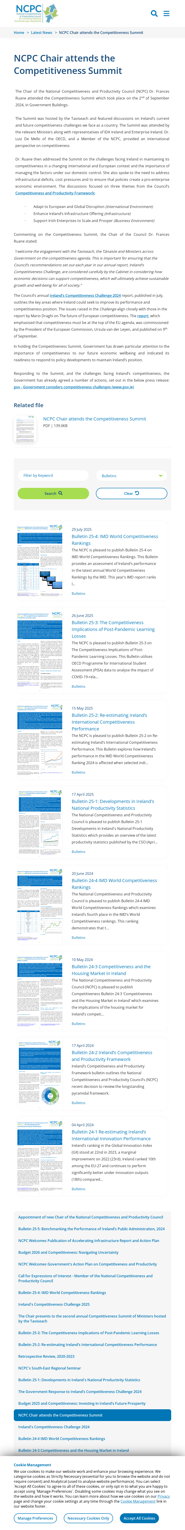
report (142, 315)
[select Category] (131, 476)
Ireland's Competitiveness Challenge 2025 (54, 1304)
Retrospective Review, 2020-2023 (46, 1356)
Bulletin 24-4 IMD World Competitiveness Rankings (61, 1438)
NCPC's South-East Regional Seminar (49, 1368)
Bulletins (78, 593)
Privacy (164, 1496)
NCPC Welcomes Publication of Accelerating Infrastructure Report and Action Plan (88, 1240)
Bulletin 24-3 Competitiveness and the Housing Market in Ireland (73, 1450)
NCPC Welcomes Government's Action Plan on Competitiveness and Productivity (87, 1264)
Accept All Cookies (139, 1518)
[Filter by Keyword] (53, 475)
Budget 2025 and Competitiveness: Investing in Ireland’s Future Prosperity (82, 1403)
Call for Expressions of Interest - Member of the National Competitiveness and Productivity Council (85, 1278)
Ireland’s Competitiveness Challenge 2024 (85, 295)
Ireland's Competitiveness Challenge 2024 (54, 1426)
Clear (131, 493)
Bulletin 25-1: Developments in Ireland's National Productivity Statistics (79, 1379)
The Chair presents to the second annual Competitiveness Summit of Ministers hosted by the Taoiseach (92, 1319)
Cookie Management (138, 1501)
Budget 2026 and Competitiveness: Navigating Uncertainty (68, 1252)
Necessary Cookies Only (88, 1518)
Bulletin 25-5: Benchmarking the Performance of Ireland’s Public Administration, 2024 (91, 1228)
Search (53, 493)
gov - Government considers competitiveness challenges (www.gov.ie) (74, 387)
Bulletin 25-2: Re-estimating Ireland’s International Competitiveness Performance (87, 1344)
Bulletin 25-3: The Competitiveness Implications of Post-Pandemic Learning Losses (88, 1332)
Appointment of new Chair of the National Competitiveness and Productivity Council (90, 1217)
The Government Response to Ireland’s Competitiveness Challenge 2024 (80, 1391)
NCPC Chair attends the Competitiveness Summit (60, 1415)
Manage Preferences (35, 1518)
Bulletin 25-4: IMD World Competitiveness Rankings (62, 1292)
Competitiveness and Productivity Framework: (55, 193)
